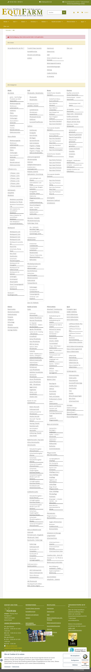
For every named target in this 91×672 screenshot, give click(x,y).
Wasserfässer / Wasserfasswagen (72, 413)
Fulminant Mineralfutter (34, 314)
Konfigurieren (75, 660)
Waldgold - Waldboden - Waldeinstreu (74, 161)
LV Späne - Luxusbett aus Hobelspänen (74, 166)
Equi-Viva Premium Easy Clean (55, 188)
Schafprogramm (71, 371)
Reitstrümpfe (53, 338)
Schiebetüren (51, 203)
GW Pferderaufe (32, 581)
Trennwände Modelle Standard (53, 129)
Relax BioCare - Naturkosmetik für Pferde (54, 507)
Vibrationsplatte (32, 159)
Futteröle (32, 351)
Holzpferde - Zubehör (53, 579)
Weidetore (11, 195)
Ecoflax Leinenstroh (72, 116)
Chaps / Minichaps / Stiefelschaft (55, 347)
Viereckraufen (31, 445)
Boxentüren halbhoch (53, 200)
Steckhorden (13, 256)
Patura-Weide (12, 136)
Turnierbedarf (53, 343)
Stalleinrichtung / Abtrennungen (32, 267)
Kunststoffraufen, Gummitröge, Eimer (35, 232)
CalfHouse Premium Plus (75, 330)
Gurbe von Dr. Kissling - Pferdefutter (36, 333)
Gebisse (51, 368)
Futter (29, 309)
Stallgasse (11, 319)
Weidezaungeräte (15, 103)
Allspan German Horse (73, 121)
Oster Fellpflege (54, 491)
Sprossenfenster (34, 140)
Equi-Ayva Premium (55, 170)
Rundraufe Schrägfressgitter (35, 559)
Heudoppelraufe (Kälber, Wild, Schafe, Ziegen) (34, 585)
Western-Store (51, 379)
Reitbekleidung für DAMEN (54, 321)
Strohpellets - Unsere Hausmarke (73, 110)
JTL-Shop (82, 669)
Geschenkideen (51, 577)
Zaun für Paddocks (32, 302)
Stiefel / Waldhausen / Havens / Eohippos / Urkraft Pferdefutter (36, 355)
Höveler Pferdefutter (36, 318)
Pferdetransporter (13, 327)
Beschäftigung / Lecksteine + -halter (55, 567)
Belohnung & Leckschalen (54, 562)
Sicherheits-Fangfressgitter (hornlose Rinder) (35, 470)
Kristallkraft (33, 336)
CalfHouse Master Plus (75, 324)
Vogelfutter (33, 389)
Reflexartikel (53, 443)
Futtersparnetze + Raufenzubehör (32, 565)
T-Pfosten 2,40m (14, 183)
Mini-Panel (13, 253)
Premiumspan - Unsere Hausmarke (74, 98)
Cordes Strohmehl (74, 149)
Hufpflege (52, 477)
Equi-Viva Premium (55, 180)
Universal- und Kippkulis (34, 297)
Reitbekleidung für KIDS (54, 317)
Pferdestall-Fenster (35, 117)
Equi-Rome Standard (55, 121)
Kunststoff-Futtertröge (75, 383)
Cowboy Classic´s (54, 386)
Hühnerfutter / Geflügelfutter (34, 363)
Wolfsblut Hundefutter (36, 372)
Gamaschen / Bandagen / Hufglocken (53, 430)
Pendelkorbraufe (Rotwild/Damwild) (35, 486)
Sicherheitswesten (54, 449)
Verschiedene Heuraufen (34, 429)
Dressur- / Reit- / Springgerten (54, 372)
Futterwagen (33, 287)
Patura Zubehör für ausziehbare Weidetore (15, 217)
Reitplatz (10, 325)
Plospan (71, 156)
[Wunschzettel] (78, 12)
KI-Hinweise (50, 76)
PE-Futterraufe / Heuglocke (35, 535)
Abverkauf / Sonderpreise (54, 309)
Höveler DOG (33, 396)
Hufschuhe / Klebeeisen (53, 440)
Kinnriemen (52, 391)
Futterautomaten (74, 375)
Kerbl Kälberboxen (72, 314)
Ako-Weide (11, 93)
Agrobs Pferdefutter (35, 329)
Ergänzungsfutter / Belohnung (54, 572)
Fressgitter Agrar (72, 309)
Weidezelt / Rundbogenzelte (12, 294)
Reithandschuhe (52, 377)
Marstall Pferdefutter (36, 320)
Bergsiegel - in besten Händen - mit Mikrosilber (55, 501)
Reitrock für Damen (55, 329)
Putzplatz (10, 317)
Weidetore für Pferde (16, 202)
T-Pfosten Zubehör (15, 186)
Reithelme (52, 446)
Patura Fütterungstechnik (74, 349)
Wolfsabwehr (11, 190)
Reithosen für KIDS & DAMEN (55, 326)
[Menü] (88, 654)
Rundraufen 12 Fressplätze (34, 550)
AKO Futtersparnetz (35, 570)
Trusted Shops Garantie (34, 48)
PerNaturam (33, 367)
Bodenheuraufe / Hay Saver (35, 440)
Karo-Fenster (33, 135)
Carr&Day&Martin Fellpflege (54, 459)
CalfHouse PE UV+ (74, 326)
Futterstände (31, 280)
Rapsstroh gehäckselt (75, 134)
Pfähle (12, 113)
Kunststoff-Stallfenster (36, 122)
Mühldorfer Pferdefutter (33, 376)
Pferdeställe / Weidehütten (35, 93)
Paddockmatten (12, 314)
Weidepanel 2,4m (15, 232)
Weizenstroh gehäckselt (72, 140)
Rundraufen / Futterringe (34, 540)
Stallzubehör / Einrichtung (35, 174)
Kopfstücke (52, 394)
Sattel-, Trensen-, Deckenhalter (35, 208)
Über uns (6, 26)
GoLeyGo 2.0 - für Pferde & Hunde (55, 559)
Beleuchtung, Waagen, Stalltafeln (36, 188)
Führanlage (11, 322)
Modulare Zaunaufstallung (74, 338)
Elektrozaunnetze (15, 132)
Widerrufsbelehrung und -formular (55, 59)
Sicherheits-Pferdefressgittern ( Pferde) (35, 519)
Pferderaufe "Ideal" (33, 537)
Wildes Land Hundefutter (33, 393)
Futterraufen (73, 378)
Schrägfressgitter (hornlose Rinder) (35, 482)
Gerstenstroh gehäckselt (73, 131)
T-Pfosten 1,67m (14, 176)
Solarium (30, 162)
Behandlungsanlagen (75, 396)
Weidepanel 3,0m (15, 234)
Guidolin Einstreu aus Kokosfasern (73, 170)
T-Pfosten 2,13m (14, 181)
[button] (74, 12)
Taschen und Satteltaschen (53, 409)
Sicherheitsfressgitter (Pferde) (36, 454)
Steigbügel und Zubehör (53, 360)
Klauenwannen (73, 380)
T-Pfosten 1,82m (14, 178)
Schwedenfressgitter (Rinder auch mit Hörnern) (36, 477)
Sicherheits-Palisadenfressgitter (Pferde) (36, 459)
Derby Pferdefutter (35, 339)
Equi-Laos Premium (55, 162)
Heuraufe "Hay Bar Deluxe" (35, 420)
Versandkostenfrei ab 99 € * (16, 48)
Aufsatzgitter (51, 198)
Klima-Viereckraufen (33, 442)
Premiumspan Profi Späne (74, 104)
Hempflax (72, 151)
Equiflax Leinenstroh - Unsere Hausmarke (73, 94)
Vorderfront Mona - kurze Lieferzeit (55, 100)
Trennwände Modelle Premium (53, 175)
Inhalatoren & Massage (54, 533)
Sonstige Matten (12, 330)
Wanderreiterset (15, 162)
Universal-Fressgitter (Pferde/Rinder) (36, 465)
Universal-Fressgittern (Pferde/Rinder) (36, 524)
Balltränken (33, 259)
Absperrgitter (14, 282)
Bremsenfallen (53, 529)
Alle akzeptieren (74, 655)
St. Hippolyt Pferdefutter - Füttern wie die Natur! (36, 325)
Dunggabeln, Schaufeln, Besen (35, 192)
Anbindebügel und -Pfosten (36, 179)
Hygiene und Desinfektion (53, 481)
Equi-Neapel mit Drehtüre (54, 113)
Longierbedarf (51, 535)
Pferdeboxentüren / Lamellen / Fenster (33, 104)
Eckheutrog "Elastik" (36, 433)
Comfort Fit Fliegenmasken (53, 419)
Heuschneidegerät (35, 205)
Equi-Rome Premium (55, 160)
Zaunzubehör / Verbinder (14, 121)
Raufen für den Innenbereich (31, 401)
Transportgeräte (34, 294)
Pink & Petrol (13, 115)
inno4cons (72, 154)
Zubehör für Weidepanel (13, 288)
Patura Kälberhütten (73, 351)
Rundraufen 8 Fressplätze (34, 554)
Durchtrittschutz (32, 271)
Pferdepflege (53, 494)
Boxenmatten (12, 309)
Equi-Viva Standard (55, 138)
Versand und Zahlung (33, 55)
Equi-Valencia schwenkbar (53, 109)
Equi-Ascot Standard (55, 124)
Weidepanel (11, 227)
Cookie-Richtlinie (52, 73)
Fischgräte (33, 133)
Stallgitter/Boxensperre (34, 164)
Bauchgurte (52, 383)
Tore (70, 391)
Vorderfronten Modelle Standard (54, 94)
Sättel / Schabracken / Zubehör (55, 351)
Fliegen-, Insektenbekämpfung (36, 201)
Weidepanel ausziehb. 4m (16, 243)
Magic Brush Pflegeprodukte (53, 488)
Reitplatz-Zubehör (32, 171)
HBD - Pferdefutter (35, 384)
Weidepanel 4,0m (15, 239)
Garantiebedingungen (53, 66)
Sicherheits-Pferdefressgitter (15, 259)
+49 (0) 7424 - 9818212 (15, 2)
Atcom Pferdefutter (35, 379)
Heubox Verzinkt (34, 416)
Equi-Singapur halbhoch (53, 117)
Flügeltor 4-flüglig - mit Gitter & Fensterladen (36, 152)
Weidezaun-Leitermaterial (14, 107)
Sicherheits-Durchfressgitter (32, 274)
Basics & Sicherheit (52, 424)
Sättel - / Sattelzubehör (53, 402)
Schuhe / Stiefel (54, 341)
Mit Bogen (33, 138)
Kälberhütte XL (73, 360)
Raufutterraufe (34, 426)
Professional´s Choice (55, 399)
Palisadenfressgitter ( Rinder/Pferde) (36, 497)
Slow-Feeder (33, 435)
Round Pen (13, 246)
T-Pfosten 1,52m (14, 173)
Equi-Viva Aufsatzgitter (56, 150)
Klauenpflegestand (72, 417)
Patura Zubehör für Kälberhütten (74, 366)
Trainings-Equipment (55, 413)
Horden (71, 393)
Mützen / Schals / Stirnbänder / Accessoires (54, 333)
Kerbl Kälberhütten (72, 319)
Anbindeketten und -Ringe (36, 183)
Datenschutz (50, 51)
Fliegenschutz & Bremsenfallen (51, 517)
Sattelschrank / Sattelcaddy (34, 213)
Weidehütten (33, 100)
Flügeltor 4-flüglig (35, 148)
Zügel (51, 415)
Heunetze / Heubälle (33, 218)
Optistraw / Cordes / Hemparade (73, 125)
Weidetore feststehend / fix (16, 205)
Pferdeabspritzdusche (34, 264)
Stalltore (29, 126)
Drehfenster (33, 130)
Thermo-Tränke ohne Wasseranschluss (36, 256)
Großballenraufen (32, 492)
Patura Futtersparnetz (36, 573)
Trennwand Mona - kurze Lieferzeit (55, 135)
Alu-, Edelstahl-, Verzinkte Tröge (34, 228)
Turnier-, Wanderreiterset (15, 129)
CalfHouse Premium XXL (75, 334)
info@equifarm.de (45, 2)
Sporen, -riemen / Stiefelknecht (54, 364)
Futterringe (33, 544)
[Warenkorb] (85, 12)
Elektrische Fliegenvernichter (35, 197)
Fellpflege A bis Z (54, 472)
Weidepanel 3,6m (15, 237)
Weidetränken (34, 252)
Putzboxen (52, 496)
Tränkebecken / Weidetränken (32, 238)
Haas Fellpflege (53, 475)
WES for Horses (34, 344)
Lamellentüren (34, 110)
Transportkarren (32, 283)
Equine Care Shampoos (53, 468)
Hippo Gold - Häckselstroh (74, 114)
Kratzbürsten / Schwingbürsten (32, 168)
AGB (48, 55)
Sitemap (49, 70)
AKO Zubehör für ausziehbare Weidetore (15, 211)
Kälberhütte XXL (73, 362)
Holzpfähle (11, 193)
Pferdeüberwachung (33, 220)
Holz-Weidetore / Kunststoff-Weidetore (16, 222)
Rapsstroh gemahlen (75, 137)
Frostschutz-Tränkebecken (34, 244)
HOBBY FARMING (72, 312)
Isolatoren (13, 110)
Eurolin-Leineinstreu (73, 119)
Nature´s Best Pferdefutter (34, 347)
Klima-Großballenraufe (34, 530)
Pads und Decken (54, 396)
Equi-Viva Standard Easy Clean (55, 142)
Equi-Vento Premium (55, 167)
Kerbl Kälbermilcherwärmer (75, 346)
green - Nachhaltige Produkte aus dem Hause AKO (16, 99)
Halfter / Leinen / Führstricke (54, 435)
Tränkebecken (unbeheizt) (34, 249)
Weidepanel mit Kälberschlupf (14, 268)
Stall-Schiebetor (34, 143)
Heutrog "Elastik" (35, 423)
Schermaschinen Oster (56, 551)
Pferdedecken (51, 513)
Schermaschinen (52, 538)
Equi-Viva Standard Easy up (55, 146)
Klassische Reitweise (53, 312)
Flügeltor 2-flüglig (35, 145)
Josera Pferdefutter (35, 382)
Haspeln (12, 125)
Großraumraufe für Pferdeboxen (35, 413)
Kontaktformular (32, 51)
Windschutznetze (32, 278)
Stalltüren (32, 119)
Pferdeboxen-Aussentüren (34, 113)
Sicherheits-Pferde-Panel (15, 250)
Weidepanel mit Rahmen (14, 273)
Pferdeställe (33, 97)
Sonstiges (69, 405)
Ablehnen (75, 665)
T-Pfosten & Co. (12, 169)
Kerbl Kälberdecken (72, 317)
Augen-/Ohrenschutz (55, 522)
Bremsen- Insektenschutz (53, 525)
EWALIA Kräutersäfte (36, 360)
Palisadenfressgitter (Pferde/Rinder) (36, 450)
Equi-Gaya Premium (55, 165)
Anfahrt (29, 58)
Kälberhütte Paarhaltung (72, 356)
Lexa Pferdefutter (35, 369)
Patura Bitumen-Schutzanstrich (34, 576)
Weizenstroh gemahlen (72, 145)
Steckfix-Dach (73, 385)
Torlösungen (13, 118)
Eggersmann (33, 387)
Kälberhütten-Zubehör (75, 342)
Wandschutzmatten (13, 312)
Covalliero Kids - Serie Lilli (54, 555)
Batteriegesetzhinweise (54, 63)
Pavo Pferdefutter (35, 341)
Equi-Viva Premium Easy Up (55, 193)
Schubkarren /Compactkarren (34, 290)
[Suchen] (54, 12)
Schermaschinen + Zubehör (54, 543)
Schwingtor (13, 276)
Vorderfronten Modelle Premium (54, 155)
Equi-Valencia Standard (53, 104)
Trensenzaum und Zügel (54, 356)
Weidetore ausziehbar (16, 199)
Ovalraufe (30, 532)
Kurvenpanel (14, 279)
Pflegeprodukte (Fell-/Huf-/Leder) (52, 453)
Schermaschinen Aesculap (54, 547)
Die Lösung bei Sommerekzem (53, 464)
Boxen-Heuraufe (34, 407)
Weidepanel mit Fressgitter (14, 264)
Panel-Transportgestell (16, 284)
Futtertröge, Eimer (32, 223)
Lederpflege (52, 484)
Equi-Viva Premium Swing (55, 184)
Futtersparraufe (34, 409)
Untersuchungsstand (33, 157)
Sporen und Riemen (55, 406)
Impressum (50, 48)
